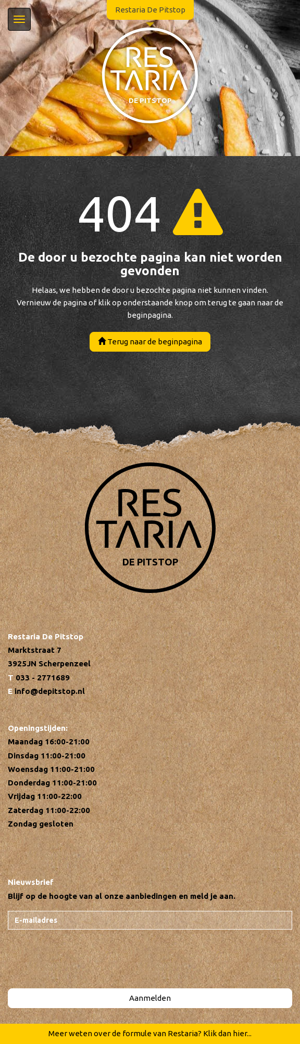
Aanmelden (150, 998)
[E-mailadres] (150, 920)
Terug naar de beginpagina (150, 341)
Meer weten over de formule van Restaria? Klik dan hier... (150, 1033)
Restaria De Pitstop (150, 9)
